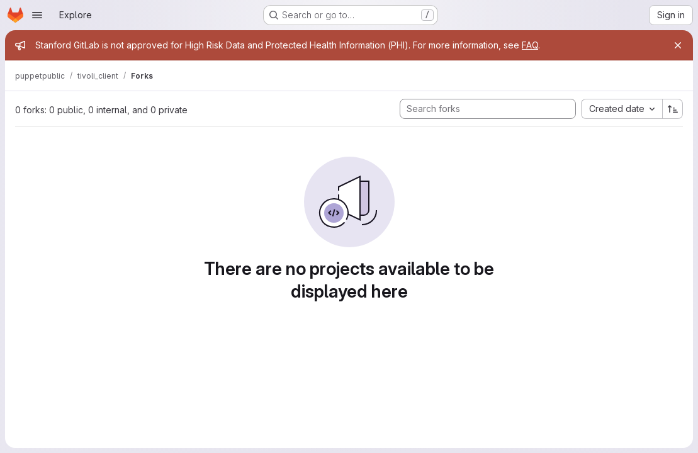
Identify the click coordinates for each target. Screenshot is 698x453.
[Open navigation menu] (37, 15)
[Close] (677, 45)
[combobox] (621, 109)
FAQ (530, 45)
